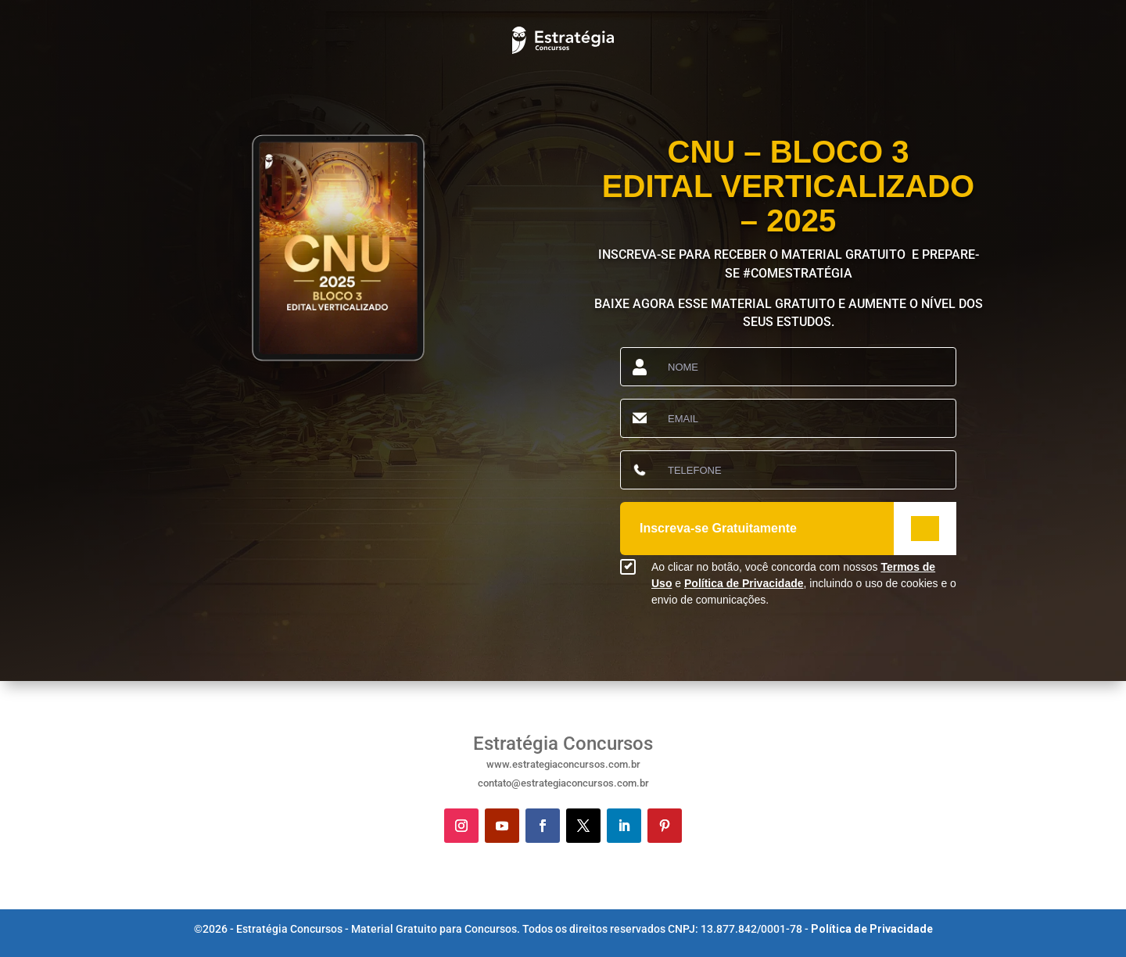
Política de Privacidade (744, 583)
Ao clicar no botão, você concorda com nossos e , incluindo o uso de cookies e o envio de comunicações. (803, 583)
